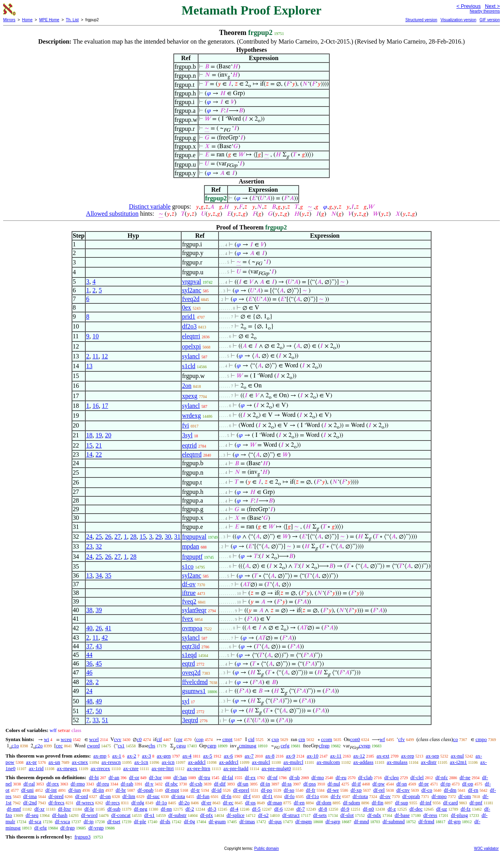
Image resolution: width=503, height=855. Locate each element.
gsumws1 (194, 691)
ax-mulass (397, 762)
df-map (274, 802)
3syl (187, 435)
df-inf (425, 802)
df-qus (275, 821)
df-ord (81, 796)
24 (89, 536)
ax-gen (164, 756)
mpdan (190, 546)
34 (98, 575)
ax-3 (146, 756)
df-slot (347, 815)
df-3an (180, 777)
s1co (187, 566)
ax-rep (407, 756)
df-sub (113, 809)
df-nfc (441, 777)
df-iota (178, 796)
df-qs (250, 802)
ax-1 (116, 756)
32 (98, 546)
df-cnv (403, 790)
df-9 (345, 809)
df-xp (356, 790)
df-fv (335, 796)
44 (89, 654)
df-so (289, 790)
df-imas (247, 821)
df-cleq (391, 777)
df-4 (234, 809)
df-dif (220, 784)
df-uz (441, 809)
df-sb (294, 777)
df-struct (290, 815)
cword (93, 746)
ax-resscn (111, 762)
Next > (492, 6)
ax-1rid (36, 768)
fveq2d (190, 298)
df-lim (129, 796)
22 (98, 454)
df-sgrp (332, 821)
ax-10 (313, 756)
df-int (51, 790)
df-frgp (68, 828)
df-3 (211, 809)
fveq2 (189, 601)
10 (95, 336)
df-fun (202, 796)
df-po (266, 790)
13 (89, 366)
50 (98, 711)
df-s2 (263, 815)
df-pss (309, 784)
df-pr (424, 784)
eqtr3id (191, 646)
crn (302, 739)
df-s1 (149, 815)
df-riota (360, 796)
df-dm (450, 790)
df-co (426, 790)
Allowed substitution (112, 213)
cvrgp (364, 746)
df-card (450, 802)
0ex (186, 307)
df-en (299, 802)
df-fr (310, 790)
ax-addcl (197, 762)
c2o (39, 746)
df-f (247, 796)
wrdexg (191, 415)
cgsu (181, 746)
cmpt (227, 739)
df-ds (165, 821)
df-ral (29, 784)
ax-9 (290, 756)
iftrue (189, 592)
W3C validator (486, 848)
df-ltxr (64, 809)
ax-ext (382, 756)
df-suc (153, 796)
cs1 (121, 746)
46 (89, 672)
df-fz (465, 809)
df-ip (89, 821)
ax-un (54, 762)
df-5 (256, 809)
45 (98, 663)
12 (105, 356)
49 (98, 701)
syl (185, 701)
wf (382, 739)
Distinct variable (150, 206)
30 (168, 536)
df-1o (161, 802)
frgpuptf (192, 556)
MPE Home (49, 20)
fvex (187, 618)
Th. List (72, 20)
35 (108, 575)
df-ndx (374, 815)
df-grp (454, 821)
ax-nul (457, 756)
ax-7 (248, 756)
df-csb (195, 784)
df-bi (94, 777)
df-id (216, 790)
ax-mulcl (261, 762)
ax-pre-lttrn (198, 768)
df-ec (228, 802)
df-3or (155, 777)
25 (98, 536)
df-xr (39, 809)
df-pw (379, 784)
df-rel (379, 790)
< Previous (468, 6)
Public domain (266, 848)
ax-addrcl (229, 762)
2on (186, 385)
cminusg (247, 746)
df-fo (289, 796)
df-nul (333, 784)
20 (108, 435)
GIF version (489, 20)
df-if (356, 784)
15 (89, 445)
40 (89, 628)
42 (105, 637)
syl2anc (191, 290)
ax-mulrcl (293, 762)
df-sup (401, 802)
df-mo (317, 777)
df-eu (341, 777)
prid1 (188, 316)
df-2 (189, 809)
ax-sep (432, 756)
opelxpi (191, 346)
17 (105, 405)
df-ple (140, 821)
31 (177, 536)
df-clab (365, 777)
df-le (89, 809)
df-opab (145, 790)
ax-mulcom (328, 762)
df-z (391, 809)
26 (108, 536)
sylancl (191, 356)
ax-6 (228, 756)
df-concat (120, 815)
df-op (467, 784)
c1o (15, 746)
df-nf (272, 777)
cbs (152, 746)
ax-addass (363, 762)
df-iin (98, 790)
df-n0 (368, 809)
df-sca (35, 821)
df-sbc (171, 784)
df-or (134, 777)
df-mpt (172, 790)
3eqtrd (190, 720)
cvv (117, 739)
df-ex (250, 777)
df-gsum (217, 821)
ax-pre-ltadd (236, 768)
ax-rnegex (67, 768)
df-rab (127, 784)
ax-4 (186, 756)
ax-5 (207, 756)
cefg (285, 746)
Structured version (421, 20)
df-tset (113, 821)
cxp (275, 739)
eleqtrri (191, 336)
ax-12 (359, 756)
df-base (402, 815)
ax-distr (429, 762)
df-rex (52, 784)
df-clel (417, 777)
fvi (185, 425)
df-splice (235, 815)
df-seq (32, 815)
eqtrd (188, 663)
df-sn (402, 784)
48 (89, 701)
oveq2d (191, 672)
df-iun (74, 790)
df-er (206, 802)
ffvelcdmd (194, 682)
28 (133, 536)
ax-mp (100, 756)
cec (59, 746)
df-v (149, 784)
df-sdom (351, 802)
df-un (242, 784)
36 (89, 663)
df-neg (140, 809)
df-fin (378, 802)
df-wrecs (85, 802)
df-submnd (394, 821)
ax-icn (168, 762)
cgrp (211, 746)
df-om (464, 796)
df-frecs (56, 802)
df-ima (30, 796)
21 (98, 445)
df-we (333, 790)
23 (89, 546)
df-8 (323, 809)
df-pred (55, 796)
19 (98, 435)
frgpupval (194, 536)
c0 (139, 739)
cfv (401, 739)
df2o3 (189, 326)
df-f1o (312, 796)
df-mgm (304, 821)
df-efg (40, 828)
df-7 (300, 809)
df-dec (415, 809)
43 (98, 646)
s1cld (188, 366)
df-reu (103, 784)
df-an (113, 777)
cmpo (481, 739)
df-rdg (137, 802)
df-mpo (438, 796)
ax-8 (269, 756)
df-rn (473, 790)
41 (108, 628)
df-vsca (62, 821)
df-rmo (78, 784)
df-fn (226, 796)
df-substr (177, 815)
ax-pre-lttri (163, 768)
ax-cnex (80, 762)
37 (89, 646)
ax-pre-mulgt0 (276, 768)
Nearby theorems (485, 11)
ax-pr (31, 762)
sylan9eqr (194, 610)
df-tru (204, 777)
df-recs (113, 802)
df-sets (320, 815)
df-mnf (14, 809)
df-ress (430, 815)
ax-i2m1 (458, 762)
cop (200, 739)
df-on (105, 796)
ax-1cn (141, 762)
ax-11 (335, 756)
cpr (179, 739)
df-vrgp (96, 828)
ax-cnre (131, 768)
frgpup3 (82, 837)
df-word (89, 815)
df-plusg (459, 815)
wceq (66, 739)
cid (251, 739)
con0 (355, 739)
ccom (326, 739)
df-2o (183, 802)
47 (89, 711)
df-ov (189, 584)
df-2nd (30, 802)
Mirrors (9, 20)
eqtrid (189, 445)
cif (159, 739)
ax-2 (131, 756)
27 (117, 536)
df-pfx (206, 815)
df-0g (189, 821)
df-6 (278, 809)
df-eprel (241, 790)
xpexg (189, 396)
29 (158, 536)
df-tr (195, 790)
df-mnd (361, 821)
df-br (121, 790)
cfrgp (324, 746)
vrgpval (191, 281)
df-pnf (476, 802)
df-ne (464, 777)
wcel (94, 739)
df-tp (445, 784)
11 (95, 356)
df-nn (166, 809)
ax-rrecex (100, 768)
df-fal (227, 777)
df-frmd (426, 821)
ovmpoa (192, 628)
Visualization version (458, 20)
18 (89, 435)
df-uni (27, 790)
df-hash (60, 815)
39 (98, 610)
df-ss (287, 784)
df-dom (323, 802)
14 (89, 454)
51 (105, 720)
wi (46, 739)
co (455, 739)
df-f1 (268, 796)
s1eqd (189, 654)
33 (95, 720)
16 (95, 405)
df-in (265, 784)
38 (89, 610)
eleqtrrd (192, 454)
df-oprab (411, 796)
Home (27, 20)
